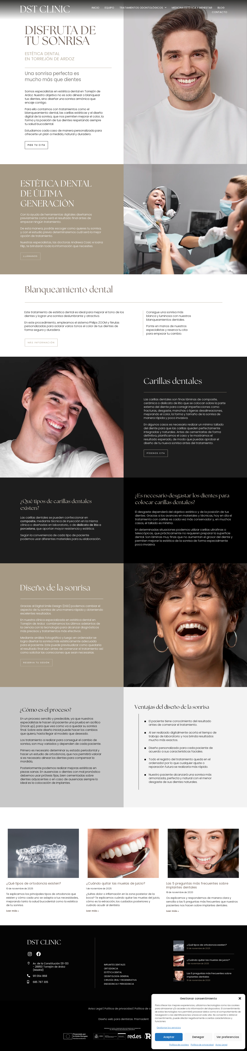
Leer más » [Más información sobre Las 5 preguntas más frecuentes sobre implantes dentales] (172, 910)
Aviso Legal (221, 1044)
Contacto (219, 12)
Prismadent (141, 1019)
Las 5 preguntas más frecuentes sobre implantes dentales (197, 885)
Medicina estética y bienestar (192, 7)
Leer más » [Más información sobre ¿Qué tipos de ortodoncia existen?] (12, 910)
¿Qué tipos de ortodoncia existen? (33, 883)
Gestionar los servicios (169, 1027)
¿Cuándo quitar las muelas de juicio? (115, 883)
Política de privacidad (202, 1044)
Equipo (109, 7)
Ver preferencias (228, 1037)
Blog (221, 7)
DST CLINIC (45, 10)
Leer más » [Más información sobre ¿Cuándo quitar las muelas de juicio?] (92, 910)
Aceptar (168, 1037)
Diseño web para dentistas (115, 1019)
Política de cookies (179, 1044)
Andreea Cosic (81, 242)
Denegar (198, 1037)
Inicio (95, 7)
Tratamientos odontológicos (142, 7)
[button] (240, 998)
